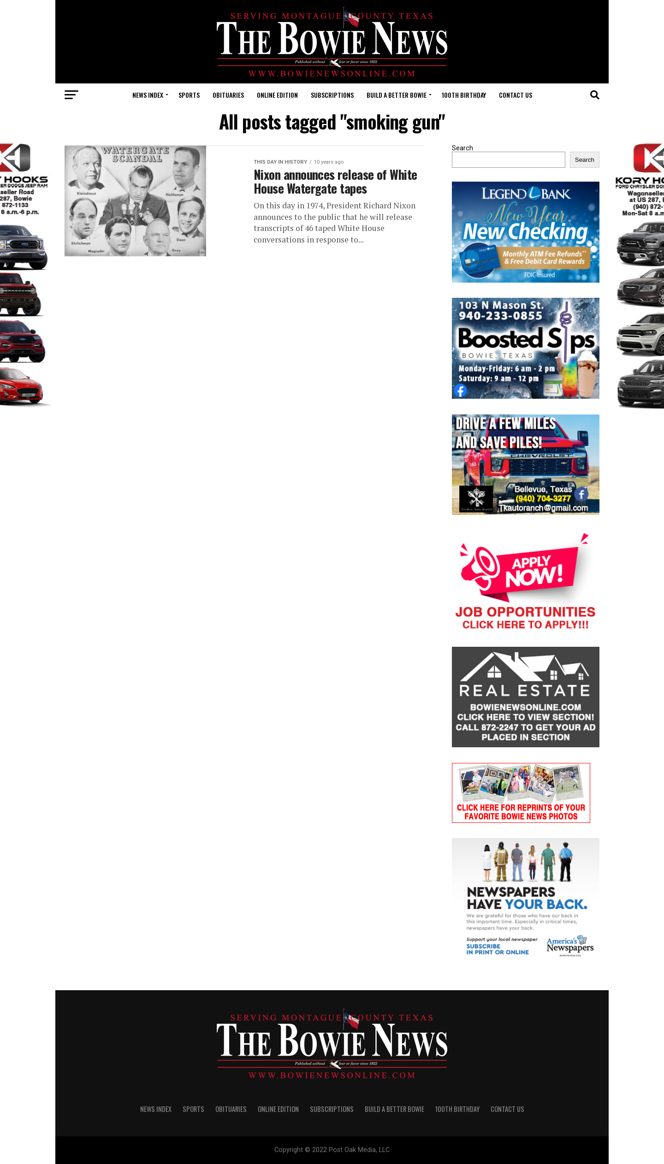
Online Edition (277, 95)
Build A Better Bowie (397, 95)
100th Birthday (464, 95)
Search (462, 148)
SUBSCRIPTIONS (332, 95)
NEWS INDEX (147, 95)
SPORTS (189, 95)
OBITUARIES (228, 95)
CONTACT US (515, 95)
